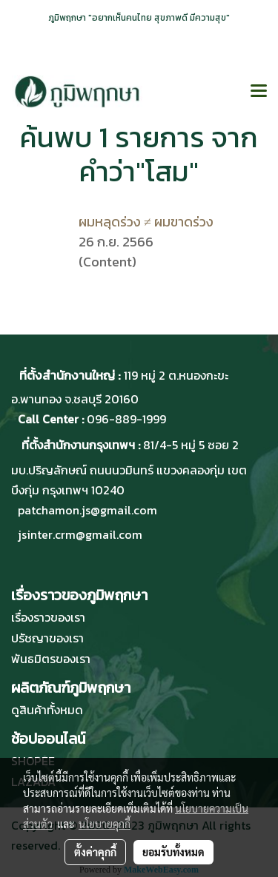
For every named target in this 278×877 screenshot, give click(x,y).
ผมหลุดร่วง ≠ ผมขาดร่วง (146, 222)
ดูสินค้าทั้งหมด (47, 710)
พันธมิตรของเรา (50, 659)
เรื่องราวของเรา (48, 617)
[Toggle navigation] (258, 91)
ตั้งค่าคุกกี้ (95, 851)
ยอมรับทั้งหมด (173, 851)
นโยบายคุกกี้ (104, 823)
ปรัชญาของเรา (47, 638)
